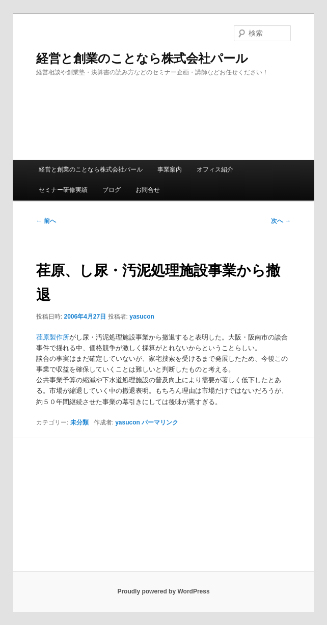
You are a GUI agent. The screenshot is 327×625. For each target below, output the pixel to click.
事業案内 (169, 169)
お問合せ (147, 189)
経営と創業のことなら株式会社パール (142, 58)
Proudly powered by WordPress (163, 591)
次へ (281, 220)
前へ (46, 220)
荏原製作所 (52, 337)
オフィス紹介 (215, 169)
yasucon (141, 316)
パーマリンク (160, 422)
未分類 (79, 422)
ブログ (111, 189)
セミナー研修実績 (63, 189)
